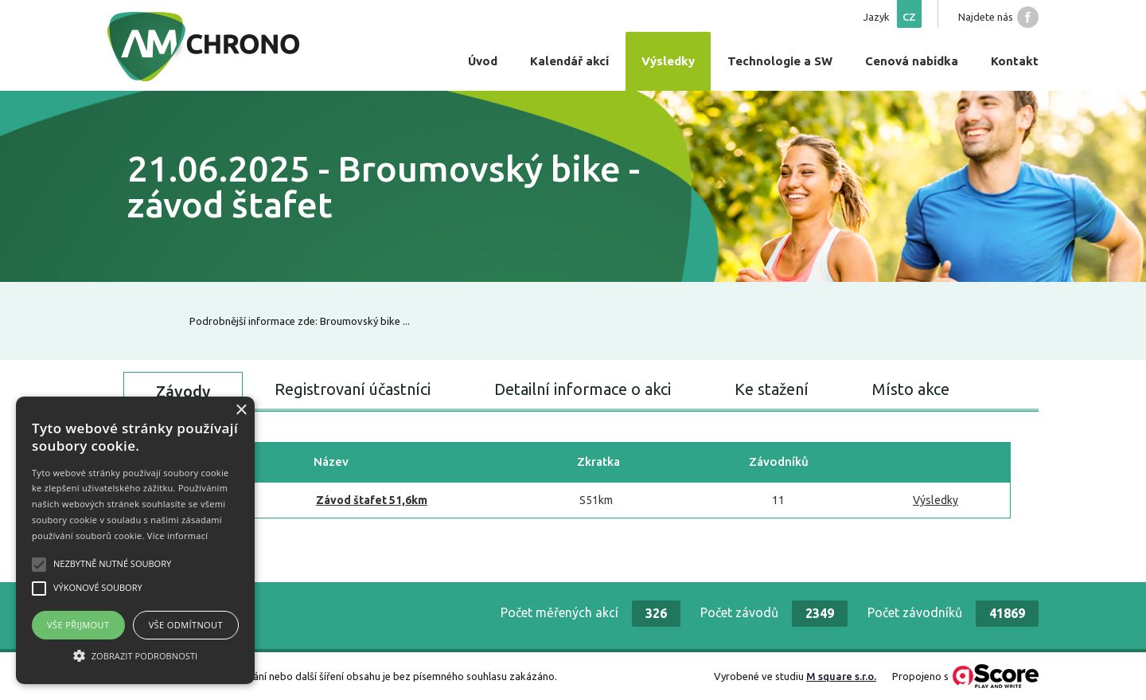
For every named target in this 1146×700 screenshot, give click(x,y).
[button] (135, 655)
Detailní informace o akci (582, 389)
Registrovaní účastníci (353, 389)
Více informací (178, 536)
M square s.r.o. (841, 676)
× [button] (241, 410)
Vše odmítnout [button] (186, 625)
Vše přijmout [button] (78, 625)
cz (909, 16)
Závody (183, 391)
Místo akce (910, 389)
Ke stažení (772, 389)
